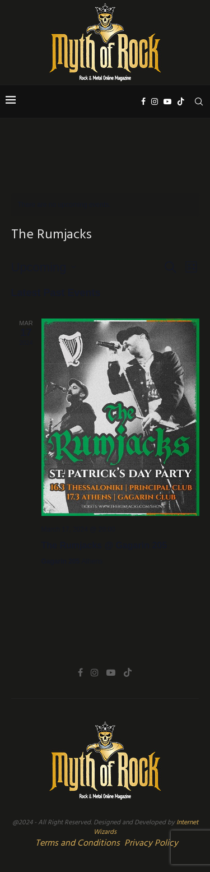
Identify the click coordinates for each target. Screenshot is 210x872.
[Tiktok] (181, 101)
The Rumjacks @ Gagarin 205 (104, 545)
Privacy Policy (151, 843)
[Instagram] (154, 101)
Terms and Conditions (77, 843)
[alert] (105, 204)
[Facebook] (143, 101)
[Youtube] (167, 101)
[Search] (198, 101)
